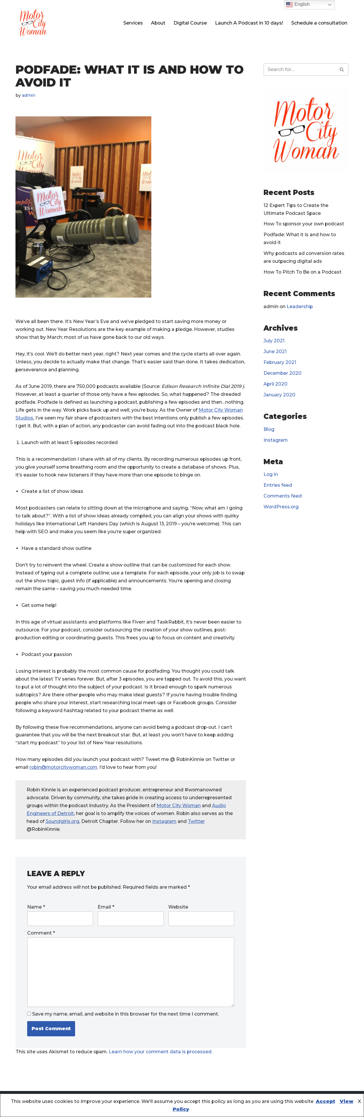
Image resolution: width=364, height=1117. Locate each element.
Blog (269, 430)
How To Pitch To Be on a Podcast (303, 272)
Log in (271, 476)
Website (178, 918)
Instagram (176, 832)
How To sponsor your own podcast (305, 224)
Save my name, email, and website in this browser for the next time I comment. (125, 1025)
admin (29, 95)
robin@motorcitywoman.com (65, 778)
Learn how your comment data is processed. (163, 1063)
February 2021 (280, 363)
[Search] (299, 69)
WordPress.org (281, 508)
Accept (325, 1101)
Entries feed (278, 487)
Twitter (208, 832)
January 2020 (279, 396)
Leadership (300, 307)
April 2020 (276, 385)
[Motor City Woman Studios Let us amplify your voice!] (33, 22)
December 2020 (283, 374)
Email (106, 918)
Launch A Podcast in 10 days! (248, 23)
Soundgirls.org (72, 832)
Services (131, 23)
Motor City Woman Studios (47, 419)
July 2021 (274, 341)
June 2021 (275, 352)
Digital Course (189, 23)
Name (36, 918)
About (156, 23)
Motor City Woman (180, 816)
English (298, 4)
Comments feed (283, 497)
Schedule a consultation (319, 23)
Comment (41, 944)
